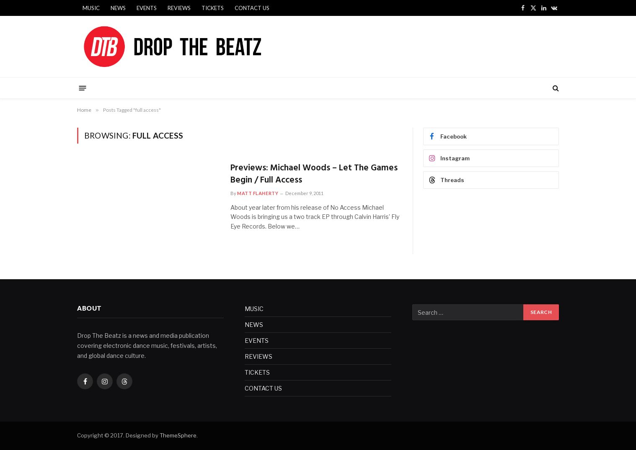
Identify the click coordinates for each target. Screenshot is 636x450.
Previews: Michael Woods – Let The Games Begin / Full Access (314, 174)
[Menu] (82, 88)
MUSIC (91, 8)
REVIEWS (179, 8)
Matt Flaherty (257, 193)
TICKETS (213, 8)
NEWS (118, 8)
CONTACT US (252, 8)
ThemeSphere (178, 435)
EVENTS (147, 8)
